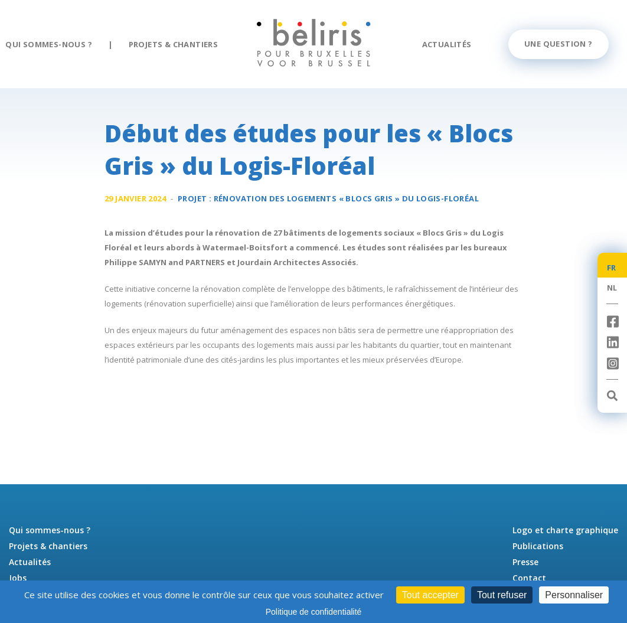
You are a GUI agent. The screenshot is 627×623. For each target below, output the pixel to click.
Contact (529, 577)
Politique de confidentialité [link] (314, 612)
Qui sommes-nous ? (48, 44)
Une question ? (558, 43)
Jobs (18, 577)
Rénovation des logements (346, 198)
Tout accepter (430, 595)
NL (612, 287)
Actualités (447, 44)
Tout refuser (502, 595)
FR (611, 267)
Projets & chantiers (173, 44)
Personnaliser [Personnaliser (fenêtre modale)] (574, 595)
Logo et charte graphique (565, 530)
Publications (537, 546)
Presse (525, 561)
